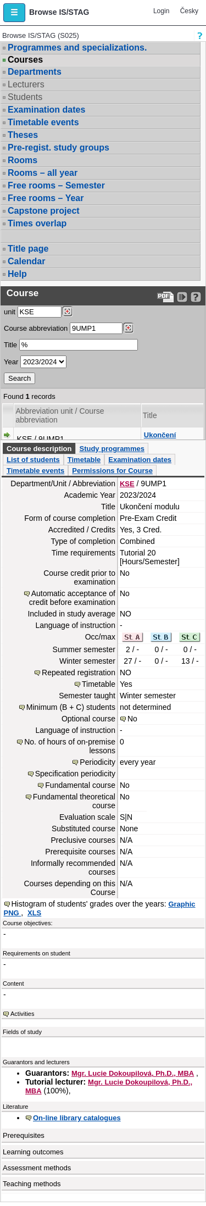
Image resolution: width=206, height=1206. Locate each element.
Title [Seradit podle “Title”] (150, 415)
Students (25, 97)
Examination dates (46, 109)
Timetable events (43, 122)
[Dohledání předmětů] (128, 328)
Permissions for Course (112, 470)
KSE (127, 484)
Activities (22, 1013)
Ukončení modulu (160, 439)
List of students (33, 459)
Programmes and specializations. (77, 47)
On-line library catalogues (77, 1118)
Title (10, 345)
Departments (35, 71)
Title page (28, 248)
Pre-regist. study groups (58, 147)
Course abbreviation (36, 328)
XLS (34, 913)
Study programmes (111, 448)
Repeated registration (78, 672)
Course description (39, 448)
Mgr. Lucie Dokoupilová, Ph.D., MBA (132, 1073)
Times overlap (37, 223)
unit (9, 312)
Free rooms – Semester (56, 185)
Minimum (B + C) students (70, 707)
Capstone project (44, 210)
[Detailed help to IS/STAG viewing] (196, 297)
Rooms (22, 160)
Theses (23, 135)
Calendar (26, 261)
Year (11, 362)
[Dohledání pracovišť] (67, 311)
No (132, 718)
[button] (14, 12)
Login (161, 11)
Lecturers (26, 84)
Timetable (84, 459)
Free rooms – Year (45, 198)
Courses (25, 60)
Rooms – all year (42, 172)
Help (17, 274)
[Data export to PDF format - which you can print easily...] (165, 297)
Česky (189, 11)
